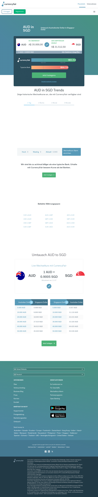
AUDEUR (70, 227)
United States (61, 435)
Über (15, 384)
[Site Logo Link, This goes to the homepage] (9, 4)
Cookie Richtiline (41, 447)
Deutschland (56, 430)
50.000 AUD (21, 331)
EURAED (49, 227)
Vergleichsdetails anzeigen (49, 81)
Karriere (16, 399)
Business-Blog (18, 391)
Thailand (31, 435)
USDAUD (27, 219)
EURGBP (27, 227)
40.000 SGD (57, 326)
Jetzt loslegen (49, 175)
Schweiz (24, 435)
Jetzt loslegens (49, 75)
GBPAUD (49, 223)
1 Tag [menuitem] (29, 103)
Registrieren (20, 11)
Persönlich (81, 4)
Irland (79, 430)
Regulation (54, 447)
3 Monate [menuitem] (67, 103)
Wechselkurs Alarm (56, 391)
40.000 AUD (21, 326)
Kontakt (16, 402)
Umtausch (17, 422)
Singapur (65, 433)
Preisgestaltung (19, 414)
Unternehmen (91, 4)
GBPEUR (70, 219)
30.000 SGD (57, 322)
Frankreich (46, 430)
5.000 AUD (21, 308)
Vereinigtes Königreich (48, 435)
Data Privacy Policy (32, 447)
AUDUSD (71, 223)
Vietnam (70, 435)
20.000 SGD (57, 317)
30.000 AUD (21, 322)
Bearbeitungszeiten (20, 418)
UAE (37, 435)
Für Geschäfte (55, 388)
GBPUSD (49, 219)
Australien (17, 430)
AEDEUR (70, 215)
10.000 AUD (21, 312)
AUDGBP (49, 215)
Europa (38, 430)
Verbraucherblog (19, 388)
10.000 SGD (57, 312)
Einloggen (7, 11)
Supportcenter (19, 411)
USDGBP (27, 223)
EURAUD (27, 215)
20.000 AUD (21, 317)
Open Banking (55, 399)
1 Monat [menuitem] (54, 103)
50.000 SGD (57, 331)
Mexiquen (23, 433)
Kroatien (32, 430)
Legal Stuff (48, 447)
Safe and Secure (61, 447)
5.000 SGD (56, 308)
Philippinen (51, 433)
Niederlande (32, 433)
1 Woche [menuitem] (41, 103)
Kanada (24, 430)
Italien (16, 433)
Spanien (17, 435)
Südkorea (73, 433)
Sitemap (68, 447)
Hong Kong (66, 430)
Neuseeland (42, 433)
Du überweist (34, 41)
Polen (59, 433)
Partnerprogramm (56, 395)
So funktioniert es (56, 384)
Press (15, 395)
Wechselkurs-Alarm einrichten (70, 151)
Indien (73, 430)
